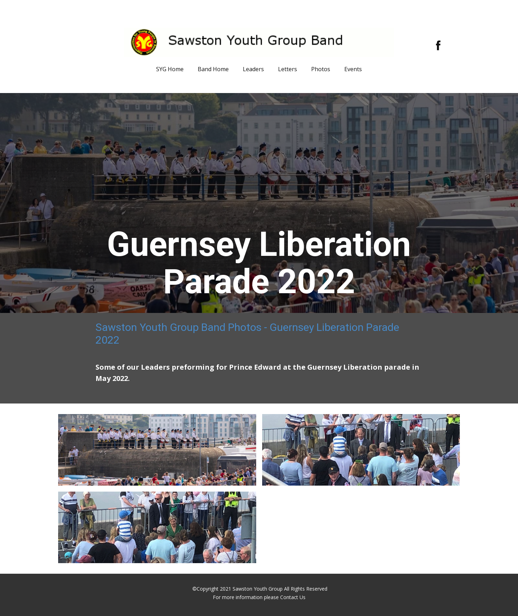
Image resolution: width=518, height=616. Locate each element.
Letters (287, 69)
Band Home (213, 69)
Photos (320, 69)
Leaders (253, 69)
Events (353, 69)
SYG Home (170, 69)
